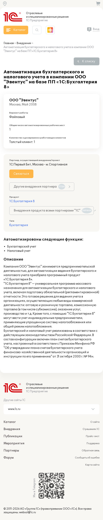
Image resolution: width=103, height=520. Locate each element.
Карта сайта (92, 464)
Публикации (13, 436)
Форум (9, 458)
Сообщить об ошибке (87, 457)
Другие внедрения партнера (39, 187)
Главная (9, 43)
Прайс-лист (92, 436)
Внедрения (24, 43)
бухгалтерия (18, 225)
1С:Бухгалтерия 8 (22, 201)
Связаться (21, 174)
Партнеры (11, 450)
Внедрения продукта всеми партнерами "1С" (53, 210)
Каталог (10, 422)
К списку (88, 61)
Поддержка (92, 443)
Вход (96, 29)
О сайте (94, 422)
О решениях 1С (91, 429)
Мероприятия (14, 443)
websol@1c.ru (27, 512)
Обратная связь (90, 450)
